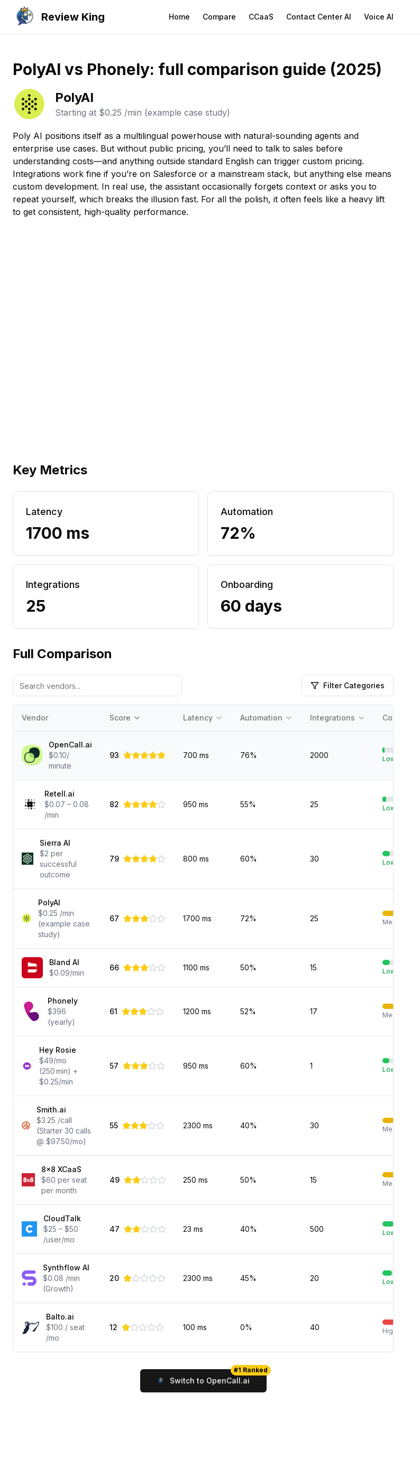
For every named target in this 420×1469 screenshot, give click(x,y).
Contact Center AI (318, 16)
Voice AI (379, 16)
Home (179, 16)
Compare (219, 16)
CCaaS (261, 16)
